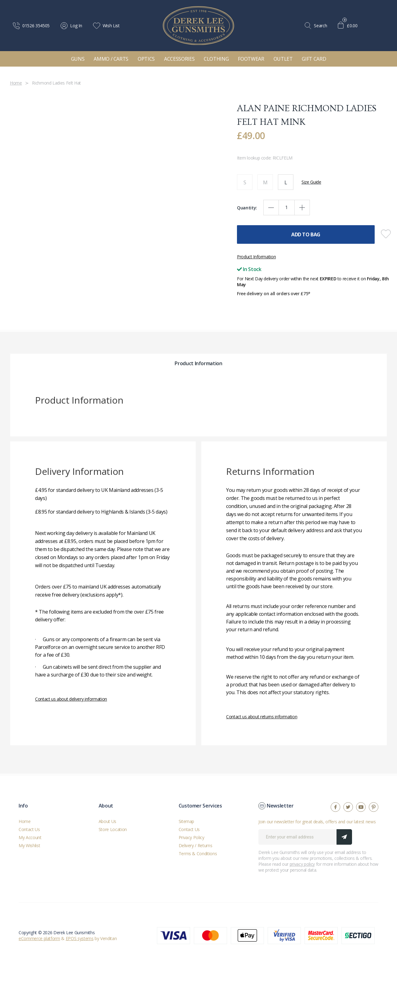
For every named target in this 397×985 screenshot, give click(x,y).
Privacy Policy (191, 837)
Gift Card (314, 58)
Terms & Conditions (198, 853)
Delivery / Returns (195, 845)
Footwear (251, 58)
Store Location (113, 829)
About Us (107, 821)
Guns (78, 58)
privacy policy (302, 864)
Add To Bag (305, 234)
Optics (146, 58)
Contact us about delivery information (71, 699)
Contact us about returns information (261, 717)
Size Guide (311, 182)
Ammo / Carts (111, 58)
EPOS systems (80, 938)
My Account (30, 837)
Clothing (216, 58)
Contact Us (29, 829)
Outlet (283, 58)
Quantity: (247, 208)
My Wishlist (29, 845)
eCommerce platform (39, 938)
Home (25, 821)
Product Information (256, 257)
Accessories (179, 58)
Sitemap (186, 821)
